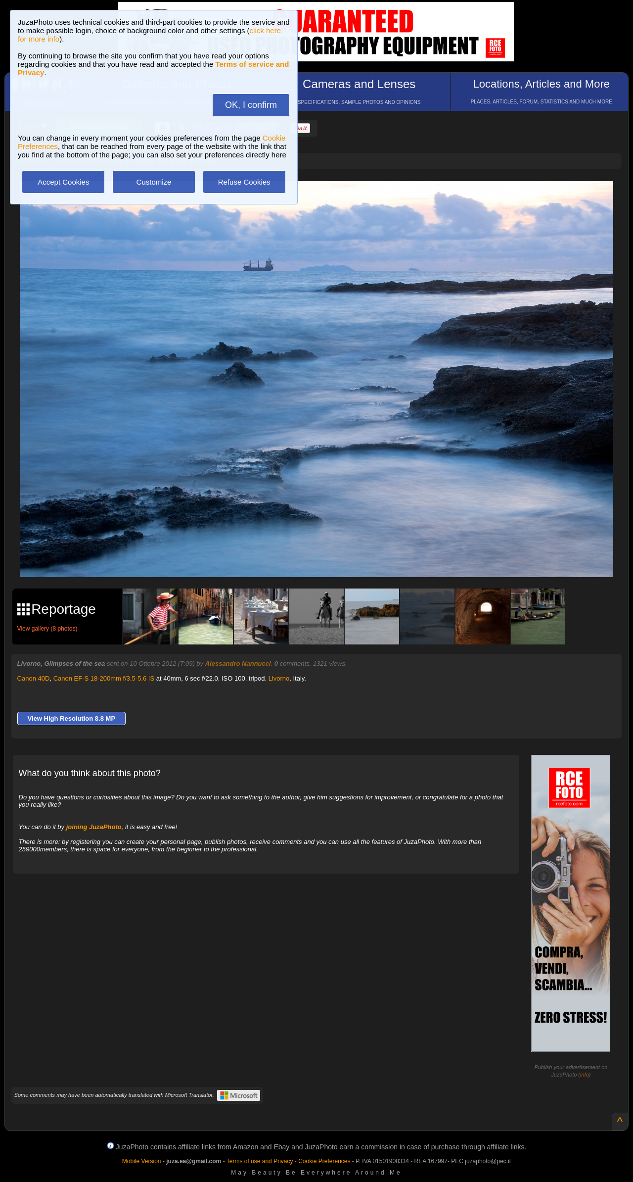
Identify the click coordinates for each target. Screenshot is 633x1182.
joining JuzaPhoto (94, 827)
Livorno (279, 678)
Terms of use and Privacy (259, 1161)
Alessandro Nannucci (238, 663)
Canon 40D (33, 678)
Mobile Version (141, 1161)
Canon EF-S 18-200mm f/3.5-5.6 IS (103, 678)
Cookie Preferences (324, 1161)
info (584, 1075)
